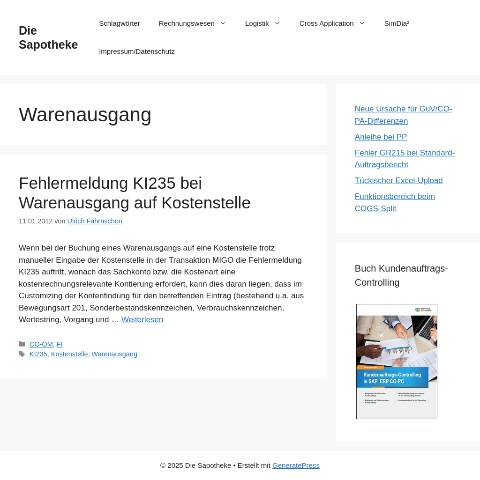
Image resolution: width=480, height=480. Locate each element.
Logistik (267, 23)
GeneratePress (296, 465)
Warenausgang (114, 354)
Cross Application (337, 23)
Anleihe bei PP (381, 137)
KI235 (38, 354)
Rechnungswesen (197, 23)
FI (60, 344)
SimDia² (396, 23)
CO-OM (41, 344)
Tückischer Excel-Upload (399, 180)
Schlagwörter (119, 23)
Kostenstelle (69, 354)
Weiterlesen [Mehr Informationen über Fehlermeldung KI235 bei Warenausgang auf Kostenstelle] (142, 319)
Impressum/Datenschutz (137, 51)
